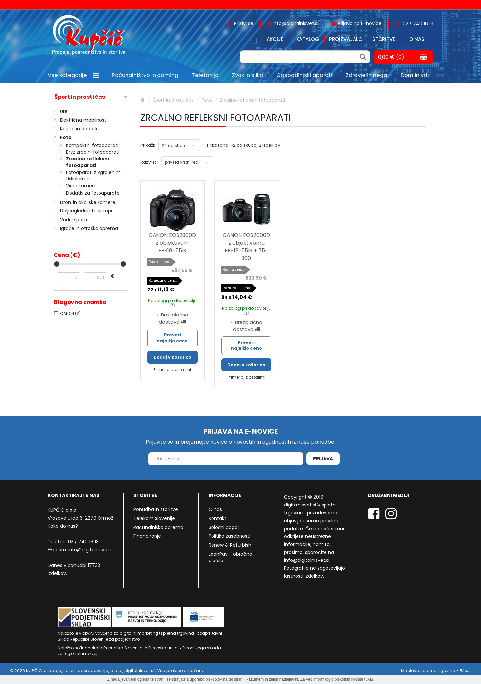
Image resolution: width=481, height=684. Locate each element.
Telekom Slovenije (154, 518)
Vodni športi (73, 219)
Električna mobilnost (83, 120)
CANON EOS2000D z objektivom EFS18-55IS (172, 243)
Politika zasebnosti (229, 536)
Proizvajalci (346, 39)
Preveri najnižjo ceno (172, 338)
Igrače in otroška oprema (89, 228)
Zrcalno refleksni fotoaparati (87, 162)
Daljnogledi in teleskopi (86, 210)
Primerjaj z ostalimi (172, 369)
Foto (65, 137)
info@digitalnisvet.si (91, 549)
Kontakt (217, 518)
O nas (416, 39)
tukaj (368, 679)
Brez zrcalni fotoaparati (92, 152)
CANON (70, 313)
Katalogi (308, 39)
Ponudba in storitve (155, 509)
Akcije (275, 39)
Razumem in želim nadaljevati (272, 679)
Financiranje (147, 536)
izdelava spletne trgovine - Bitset (436, 671)
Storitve (383, 39)
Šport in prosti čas (79, 97)
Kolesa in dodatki (79, 128)
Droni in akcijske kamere (87, 202)
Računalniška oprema (158, 527)
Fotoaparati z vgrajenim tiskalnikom (93, 175)
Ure (64, 111)
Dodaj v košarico (172, 357)
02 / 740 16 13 (83, 541)
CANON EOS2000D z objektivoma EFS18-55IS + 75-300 (246, 247)
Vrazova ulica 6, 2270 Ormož (80, 518)
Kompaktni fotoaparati (92, 145)
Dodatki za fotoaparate (93, 193)
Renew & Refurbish (230, 545)
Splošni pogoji (224, 527)
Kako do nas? (63, 526)
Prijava (323, 458)
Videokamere (81, 185)
